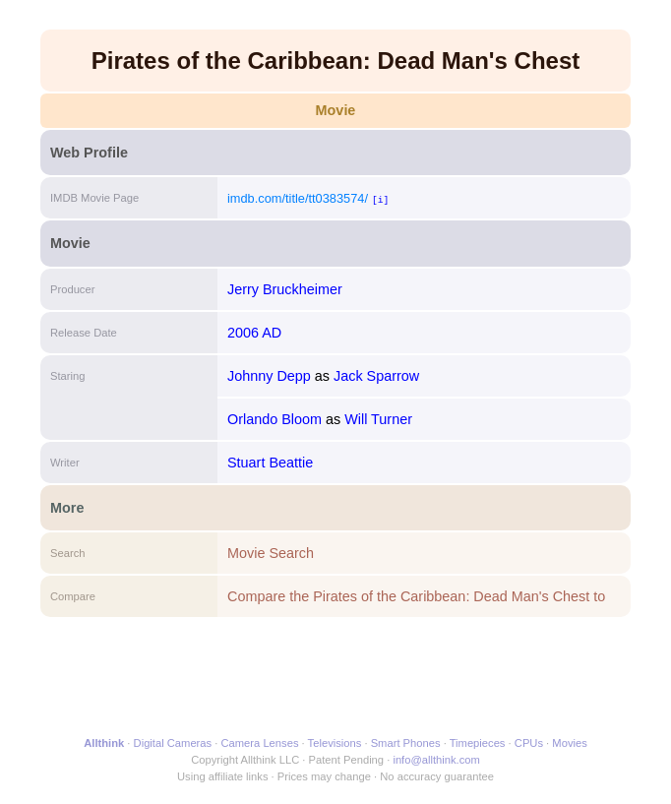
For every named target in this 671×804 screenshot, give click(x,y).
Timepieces (478, 743)
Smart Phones (406, 743)
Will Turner (378, 419)
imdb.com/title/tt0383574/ (297, 198)
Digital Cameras (173, 743)
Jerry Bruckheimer (284, 289)
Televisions (335, 743)
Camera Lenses (260, 743)
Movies (569, 743)
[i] (380, 199)
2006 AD (254, 332)
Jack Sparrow (376, 376)
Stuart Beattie (270, 462)
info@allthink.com (436, 760)
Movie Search (270, 553)
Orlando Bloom (274, 419)
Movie (336, 110)
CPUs (529, 743)
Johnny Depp (269, 376)
